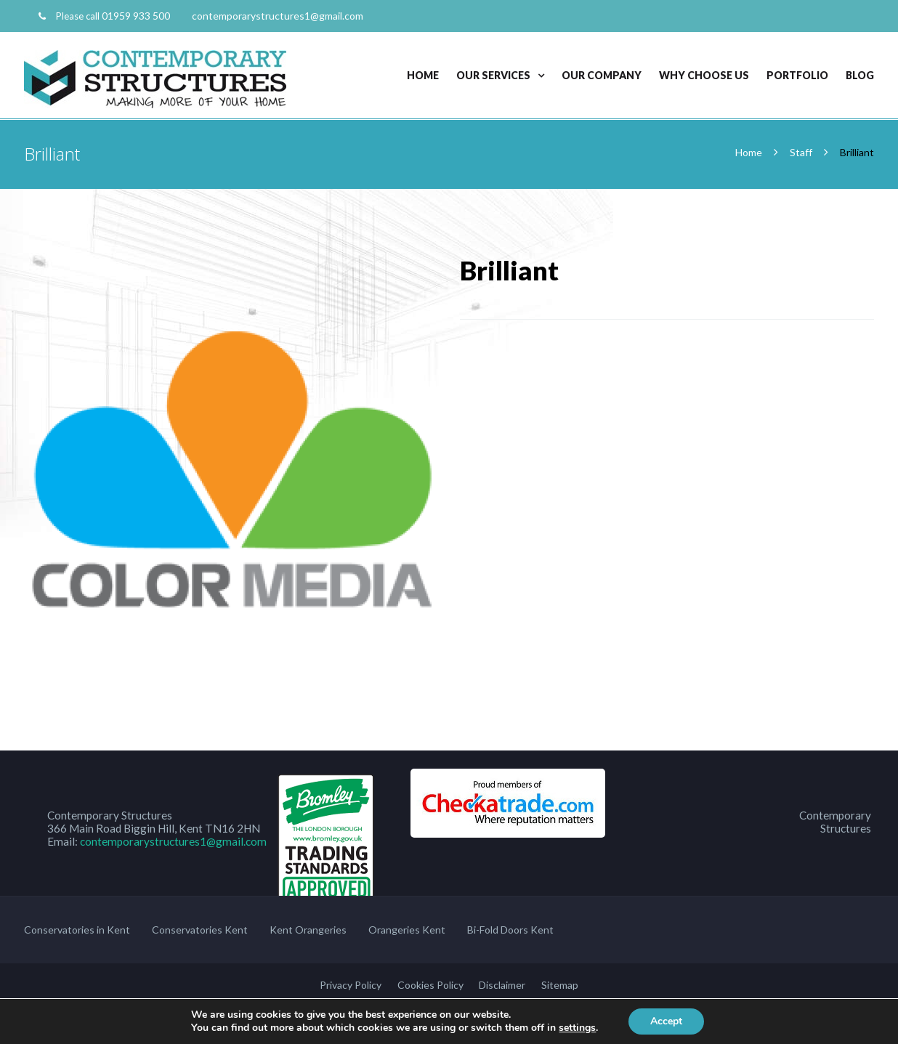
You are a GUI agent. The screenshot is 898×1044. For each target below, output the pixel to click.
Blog (860, 75)
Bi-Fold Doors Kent (510, 929)
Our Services (493, 75)
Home (423, 75)
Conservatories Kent (200, 929)
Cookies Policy (430, 985)
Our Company (602, 75)
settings (577, 1028)
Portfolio (797, 75)
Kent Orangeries (308, 929)
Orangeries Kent (406, 929)
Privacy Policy (350, 985)
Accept (666, 1021)
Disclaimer (502, 985)
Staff (801, 152)
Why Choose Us (704, 75)
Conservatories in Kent (77, 929)
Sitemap (559, 985)
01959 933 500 (136, 15)
